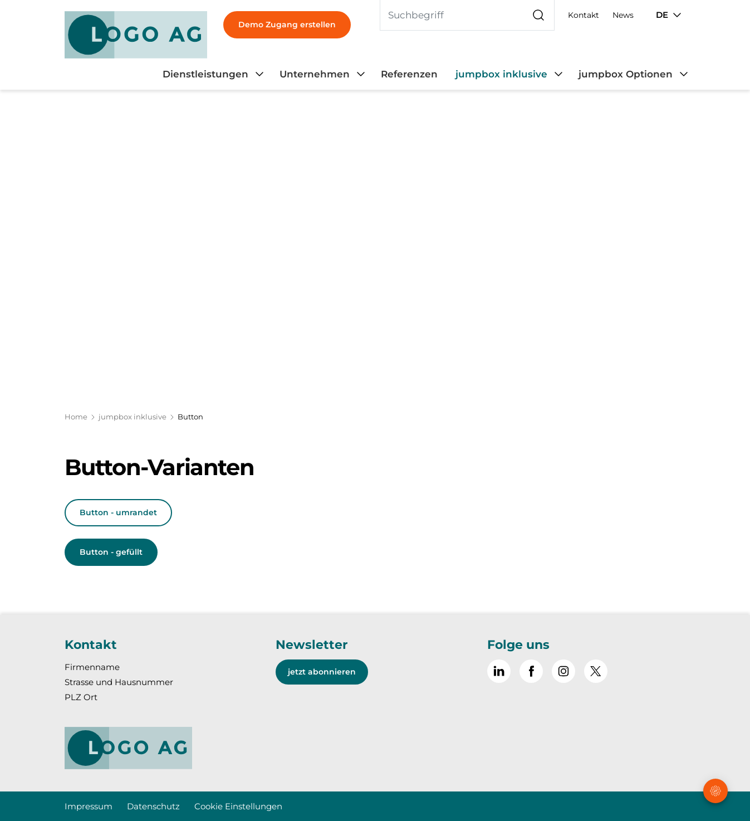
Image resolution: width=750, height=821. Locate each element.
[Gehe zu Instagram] (563, 671)
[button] (716, 751)
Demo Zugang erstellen (287, 24)
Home (76, 416)
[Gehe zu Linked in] (499, 671)
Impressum (88, 806)
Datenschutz (153, 806)
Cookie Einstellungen (238, 806)
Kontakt (583, 15)
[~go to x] (595, 671)
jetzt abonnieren (322, 672)
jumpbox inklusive (132, 416)
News (623, 15)
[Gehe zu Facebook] (531, 671)
